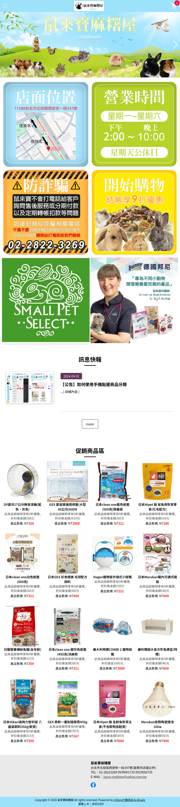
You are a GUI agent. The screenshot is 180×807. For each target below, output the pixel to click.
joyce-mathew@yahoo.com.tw (125, 776)
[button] (85, 74)
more (90, 424)
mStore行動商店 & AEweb (129, 800)
